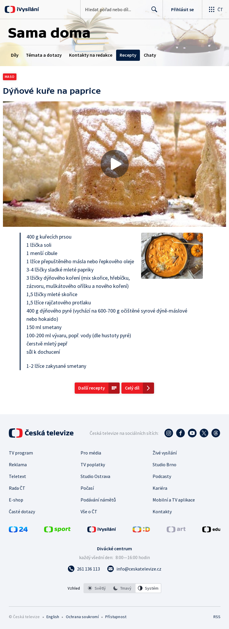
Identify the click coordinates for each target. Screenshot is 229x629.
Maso (10, 76)
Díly (15, 55)
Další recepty (91, 388)
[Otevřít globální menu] (215, 9)
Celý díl (132, 388)
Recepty (128, 55)
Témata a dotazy (44, 55)
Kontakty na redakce (90, 55)
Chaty (150, 55)
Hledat (152, 12)
